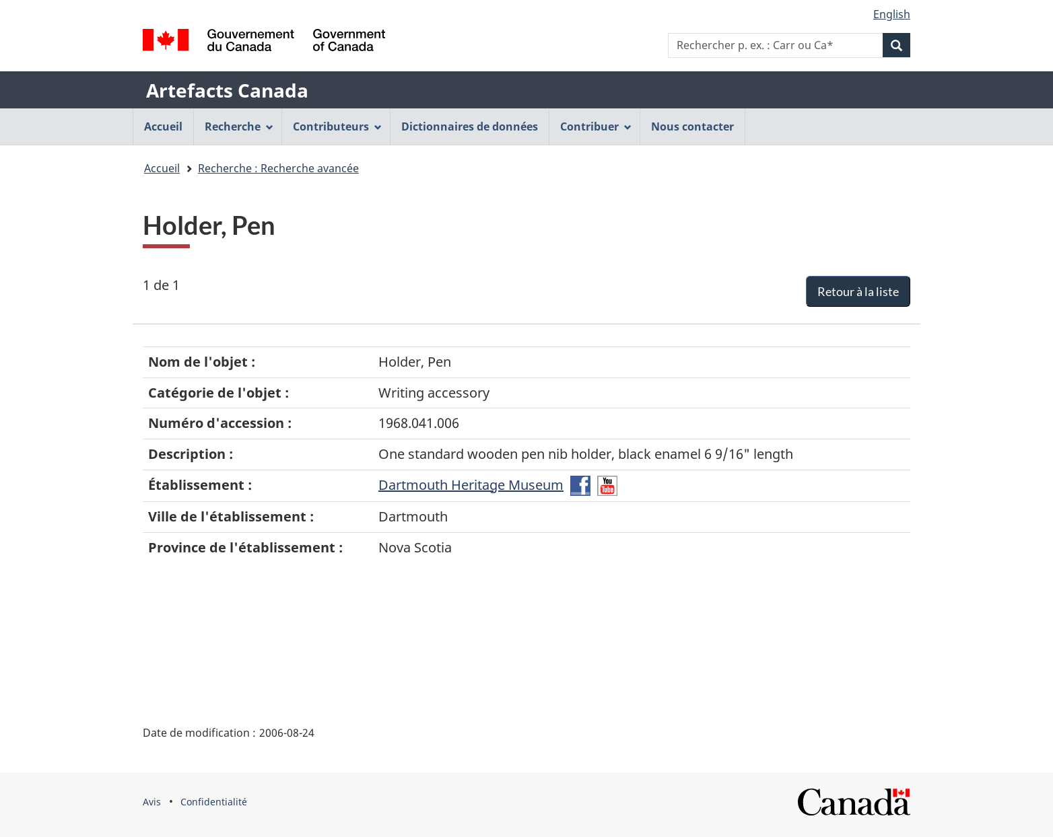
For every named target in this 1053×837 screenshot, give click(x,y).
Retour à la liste (858, 291)
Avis (152, 801)
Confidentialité (213, 801)
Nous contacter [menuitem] (692, 126)
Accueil (162, 168)
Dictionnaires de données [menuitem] (469, 126)
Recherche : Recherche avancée (278, 168)
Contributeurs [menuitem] (337, 126)
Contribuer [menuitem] (596, 126)
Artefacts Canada (227, 90)
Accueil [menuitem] (163, 126)
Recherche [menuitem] (239, 126)
